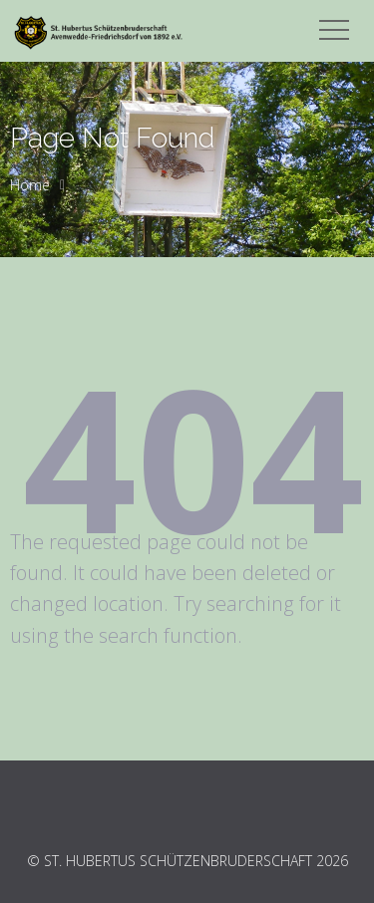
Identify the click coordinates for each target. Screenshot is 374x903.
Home (30, 184)
